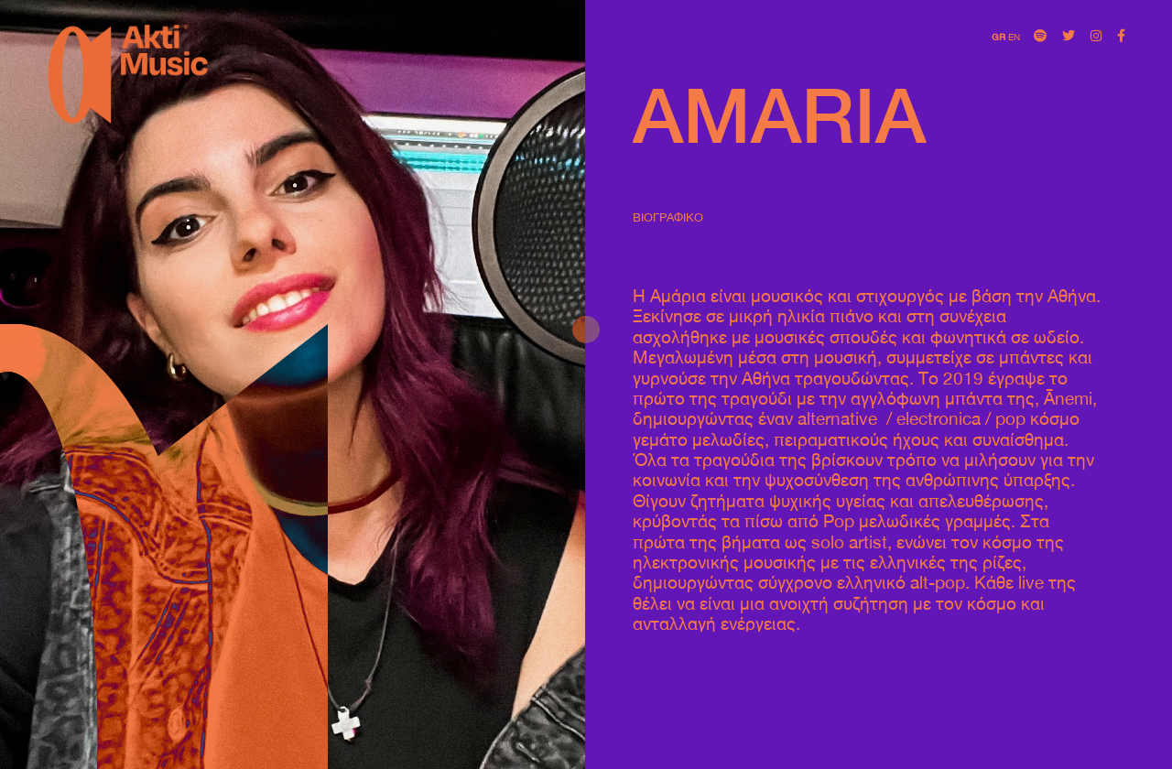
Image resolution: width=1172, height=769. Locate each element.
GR (998, 36)
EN (1014, 36)
